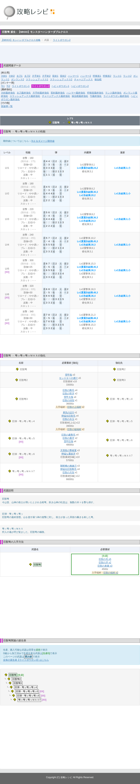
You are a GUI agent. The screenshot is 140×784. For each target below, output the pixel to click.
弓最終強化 (96, 96)
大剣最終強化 (8, 92)
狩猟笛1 (97, 76)
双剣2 (63, 76)
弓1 (3, 86)
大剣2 (12, 76)
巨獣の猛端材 (74, 429)
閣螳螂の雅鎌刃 (68, 465)
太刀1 (20, 76)
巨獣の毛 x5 (105, 559)
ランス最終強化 (113, 92)
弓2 (8, 86)
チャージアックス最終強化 (56, 96)
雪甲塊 (68, 374)
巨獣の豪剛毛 (68, 434)
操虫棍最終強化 (80, 96)
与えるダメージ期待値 (42, 141)
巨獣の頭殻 (68, 400)
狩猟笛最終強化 (95, 92)
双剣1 (55, 76)
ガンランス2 (17, 79)
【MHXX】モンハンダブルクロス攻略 (20, 40)
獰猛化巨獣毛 (68, 415)
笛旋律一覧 (7, 106)
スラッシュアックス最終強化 (25, 96)
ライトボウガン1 (21, 86)
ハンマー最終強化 (75, 92)
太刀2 (27, 76)
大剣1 (4, 76)
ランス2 (127, 76)
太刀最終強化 (24, 92)
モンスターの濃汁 (68, 378)
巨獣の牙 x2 (105, 562)
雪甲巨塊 (68, 441)
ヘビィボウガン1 (60, 86)
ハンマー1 (73, 76)
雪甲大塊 (68, 397)
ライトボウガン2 (62, 40)
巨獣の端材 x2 (110, 572)
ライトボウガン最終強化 (116, 96)
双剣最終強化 (58, 92)
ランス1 (117, 76)
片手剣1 (36, 76)
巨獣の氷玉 (68, 419)
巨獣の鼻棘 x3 (105, 565)
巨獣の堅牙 (68, 393)
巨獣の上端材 (74, 407)
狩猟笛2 (107, 76)
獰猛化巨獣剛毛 (68, 469)
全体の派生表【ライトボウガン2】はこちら (26, 660)
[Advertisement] (70, 54)
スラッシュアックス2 (61, 79)
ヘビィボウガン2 (80, 86)
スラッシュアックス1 (37, 79)
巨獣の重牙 (68, 438)
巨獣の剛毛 (68, 390)
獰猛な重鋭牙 (68, 453)
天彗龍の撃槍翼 (68, 450)
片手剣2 (46, 76)
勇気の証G (68, 412)
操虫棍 (98, 79)
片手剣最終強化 (41, 92)
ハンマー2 (85, 76)
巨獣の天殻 (68, 472)
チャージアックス (83, 79)
